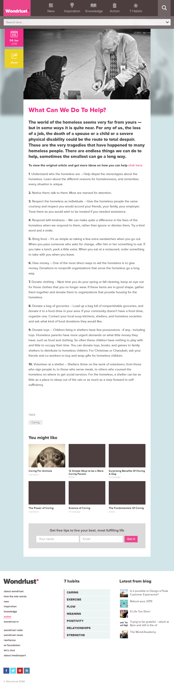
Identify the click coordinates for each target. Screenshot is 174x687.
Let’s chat (9, 650)
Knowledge (10, 611)
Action (7, 616)
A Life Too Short (140, 611)
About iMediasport (15, 655)
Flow (71, 606)
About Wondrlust (13, 591)
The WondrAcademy (143, 632)
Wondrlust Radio (13, 630)
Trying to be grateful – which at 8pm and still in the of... (149, 623)
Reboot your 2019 (141, 601)
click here (135, 165)
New (6, 601)
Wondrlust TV (11, 621)
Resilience (10, 640)
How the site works (15, 596)
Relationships (79, 628)
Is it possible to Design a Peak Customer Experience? (149, 592)
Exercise (74, 599)
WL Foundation (12, 645)
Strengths (76, 635)
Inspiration (10, 606)
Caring (35, 422)
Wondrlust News (13, 635)
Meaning (74, 614)
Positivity (75, 621)
